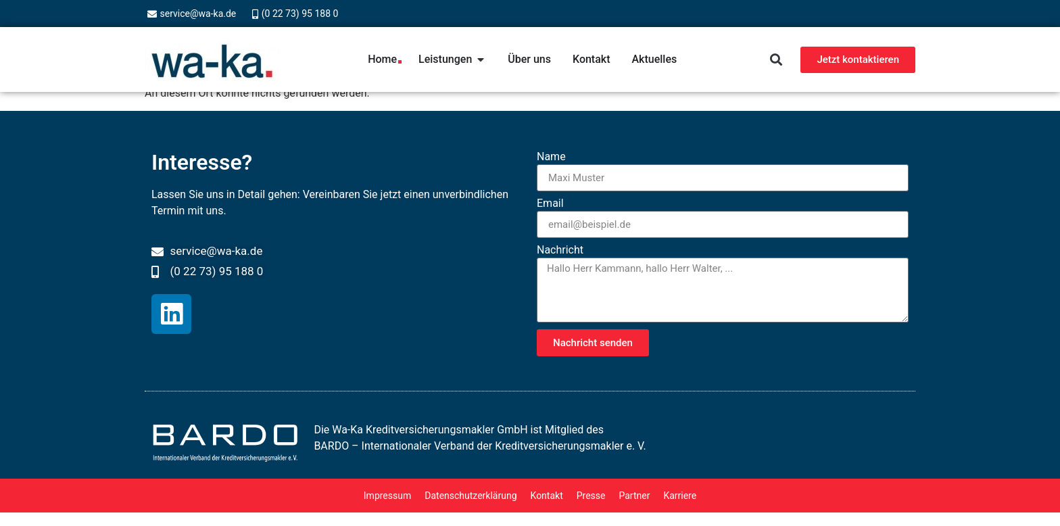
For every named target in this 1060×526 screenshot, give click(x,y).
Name (551, 157)
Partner (634, 495)
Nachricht (560, 250)
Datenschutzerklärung (470, 495)
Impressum (387, 495)
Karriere (679, 495)
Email (550, 204)
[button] (776, 60)
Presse (591, 495)
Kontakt (547, 495)
